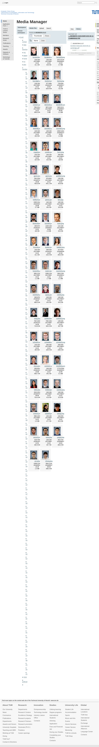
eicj (25, 52)
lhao (27, 346)
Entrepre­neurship (40, 709)
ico (24, 61)
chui (27, 129)
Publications (7, 43)
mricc (27, 401)
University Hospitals (9, 727)
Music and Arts (70, 718)
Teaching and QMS (9, 730)
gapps (25, 55)
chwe (27, 134)
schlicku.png (60, 318)
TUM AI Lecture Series (5, 30)
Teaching (6, 46)
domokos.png (49, 128)
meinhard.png (37, 295)
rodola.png (60, 295)
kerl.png (60, 200)
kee (27, 286)
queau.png (48, 295)
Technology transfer (40, 712)
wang (27, 591)
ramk (27, 443)
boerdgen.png (37, 81)
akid (27, 74)
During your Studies (56, 732)
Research (22, 705)
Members (6, 35)
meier (27, 378)
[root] (21, 37)
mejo (27, 388)
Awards (5, 49)
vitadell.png (49, 413)
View (72, 29)
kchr (27, 281)
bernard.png (60, 57)
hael (27, 249)
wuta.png (49, 437)
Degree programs (56, 712)
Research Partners (24, 721)
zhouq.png (48, 461)
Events (67, 721)
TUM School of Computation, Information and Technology (17, 12)
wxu (27, 632)
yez (27, 651)
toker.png (37, 390)
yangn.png (60, 437)
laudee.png (49, 247)
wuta (27, 628)
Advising (52, 721)
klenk (27, 300)
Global (84, 705)
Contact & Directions (10, 742)
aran (27, 83)
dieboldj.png (37, 128)
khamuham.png (38, 223)
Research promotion (25, 724)
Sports (67, 715)
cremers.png (37, 105)
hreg (27, 272)
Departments (7, 721)
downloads (25, 49)
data (25, 45)
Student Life (69, 709)
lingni (27, 351)
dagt (27, 152)
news (25, 677)
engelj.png (37, 152)
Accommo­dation (70, 712)
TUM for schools (70, 733)
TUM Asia (84, 715)
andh (27, 78)
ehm (27, 184)
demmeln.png (49, 105)
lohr (27, 360)
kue (27, 323)
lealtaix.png (61, 247)
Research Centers (24, 712)
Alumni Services (70, 724)
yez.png (37, 461)
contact (24, 42)
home (25, 58)
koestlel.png (49, 223)
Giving (5, 736)
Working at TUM (8, 733)
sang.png (37, 318)
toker (27, 554)
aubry (27, 88)
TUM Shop (69, 736)
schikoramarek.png (50, 318)
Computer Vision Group (8, 11)
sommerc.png (49, 366)
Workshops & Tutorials (6, 58)
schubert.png (60, 342)
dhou (27, 171)
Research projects (24, 718)
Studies (52, 705)
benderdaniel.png (38, 57)
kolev (27, 314)
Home (5, 21)
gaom (27, 217)
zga (27, 660)
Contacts (37, 721)
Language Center (87, 731)
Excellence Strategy (25, 715)
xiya (27, 637)
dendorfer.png (61, 105)
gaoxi (27, 221)
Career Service (70, 727)
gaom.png (37, 176)
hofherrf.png (37, 200)
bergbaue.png (49, 57)
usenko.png (61, 390)
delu (27, 157)
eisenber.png (60, 128)
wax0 (27, 600)
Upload (41, 28)
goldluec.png (60, 176)
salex (27, 457)
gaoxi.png (49, 176)
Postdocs (21, 730)
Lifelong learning (55, 709)
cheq (27, 120)
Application (53, 724)
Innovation (38, 705)
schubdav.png (49, 342)
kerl (27, 291)
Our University (7, 709)
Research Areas (6, 39)
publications (26, 682)
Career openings (24, 733)
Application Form (6, 25)
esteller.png (49, 152)
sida (27, 503)
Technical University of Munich (10, 14)
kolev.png (60, 223)
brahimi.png (49, 81)
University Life (71, 705)
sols (27, 508)
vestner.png (37, 413)
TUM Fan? (6, 739)
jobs (25, 64)
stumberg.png (61, 366)
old (26, 420)
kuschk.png (37, 247)
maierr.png (48, 271)
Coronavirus (7, 715)
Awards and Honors (9, 724)
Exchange (84, 723)
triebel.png (48, 390)
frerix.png (60, 152)
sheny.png (37, 366)
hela (27, 263)
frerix (27, 212)
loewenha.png (37, 271)
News (5, 712)
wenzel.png (37, 437)
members (25, 69)
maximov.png (60, 271)
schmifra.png (37, 342)
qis (26, 434)
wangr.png (60, 413)
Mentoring (68, 730)
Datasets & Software (6, 53)
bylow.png (60, 81)
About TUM (8, 705)
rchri (27, 448)
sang (27, 461)
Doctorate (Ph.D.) (24, 727)
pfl (26, 429)
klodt (27, 305)
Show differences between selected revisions (81, 53)
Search (48, 28)
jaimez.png (48, 200)
